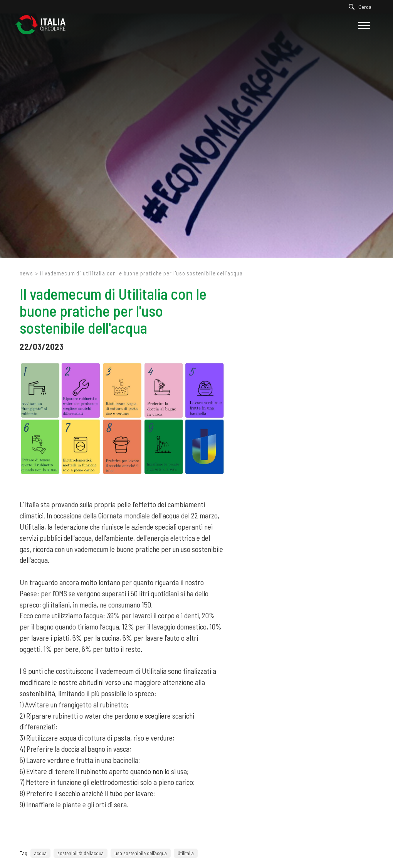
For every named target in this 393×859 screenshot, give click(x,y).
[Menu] (363, 25)
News (26, 273)
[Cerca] (362, 7)
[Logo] (44, 25)
